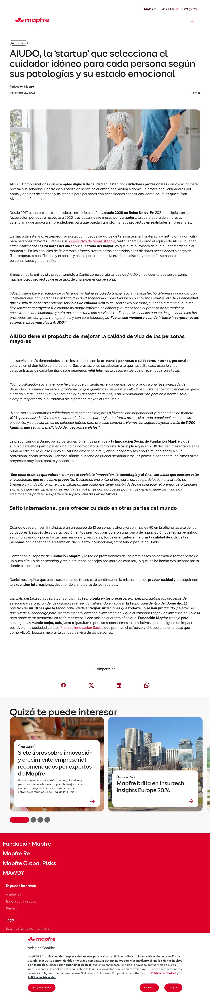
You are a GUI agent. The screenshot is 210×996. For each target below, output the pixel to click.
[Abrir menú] (193, 20)
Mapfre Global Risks (29, 863)
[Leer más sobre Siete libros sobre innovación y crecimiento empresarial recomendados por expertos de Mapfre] (57, 801)
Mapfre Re (16, 853)
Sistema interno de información (28, 928)
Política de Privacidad (42, 977)
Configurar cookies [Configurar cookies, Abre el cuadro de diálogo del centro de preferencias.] (42, 987)
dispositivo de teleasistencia (92, 241)
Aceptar (173, 987)
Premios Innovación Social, (81, 627)
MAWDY (13, 873)
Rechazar (149, 987)
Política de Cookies (163, 973)
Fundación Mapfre (27, 843)
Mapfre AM (14, 894)
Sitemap (12, 908)
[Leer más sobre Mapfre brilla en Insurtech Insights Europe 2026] (155, 801)
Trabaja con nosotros (21, 901)
